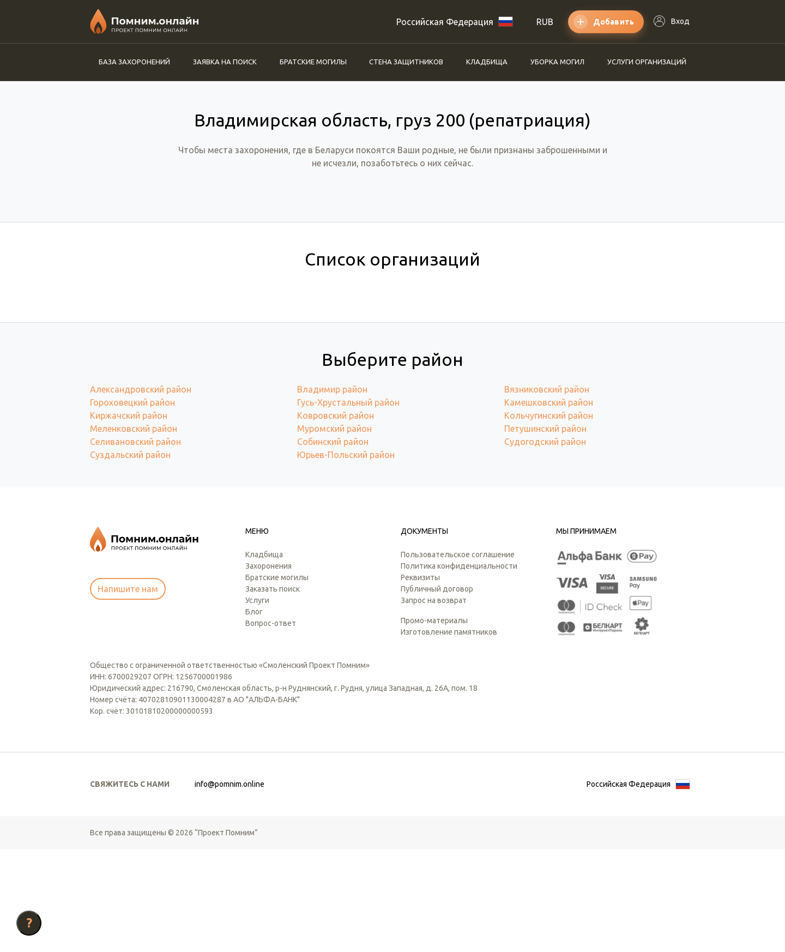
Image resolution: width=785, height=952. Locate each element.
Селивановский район (135, 544)
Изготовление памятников (449, 734)
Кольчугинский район (548, 518)
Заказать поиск (272, 691)
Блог (254, 714)
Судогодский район (545, 544)
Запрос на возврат (434, 702)
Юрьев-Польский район (346, 557)
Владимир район (332, 492)
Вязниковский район (546, 492)
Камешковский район (548, 505)
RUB (544, 22)
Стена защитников (406, 61)
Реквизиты (420, 680)
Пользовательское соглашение (458, 657)
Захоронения (268, 668)
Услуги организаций (646, 61)
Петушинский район (545, 531)
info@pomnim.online (229, 886)
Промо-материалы (434, 723)
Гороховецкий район (132, 505)
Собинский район (333, 544)
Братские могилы (313, 61)
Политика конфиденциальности (459, 668)
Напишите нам (128, 691)
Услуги (257, 702)
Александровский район (140, 492)
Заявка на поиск (225, 61)
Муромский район (334, 531)
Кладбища (487, 61)
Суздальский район (130, 557)
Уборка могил (557, 61)
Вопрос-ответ (270, 725)
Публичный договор (437, 691)
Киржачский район (128, 518)
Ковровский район (335, 518)
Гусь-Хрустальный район (348, 505)
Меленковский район (133, 531)
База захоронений (134, 61)
